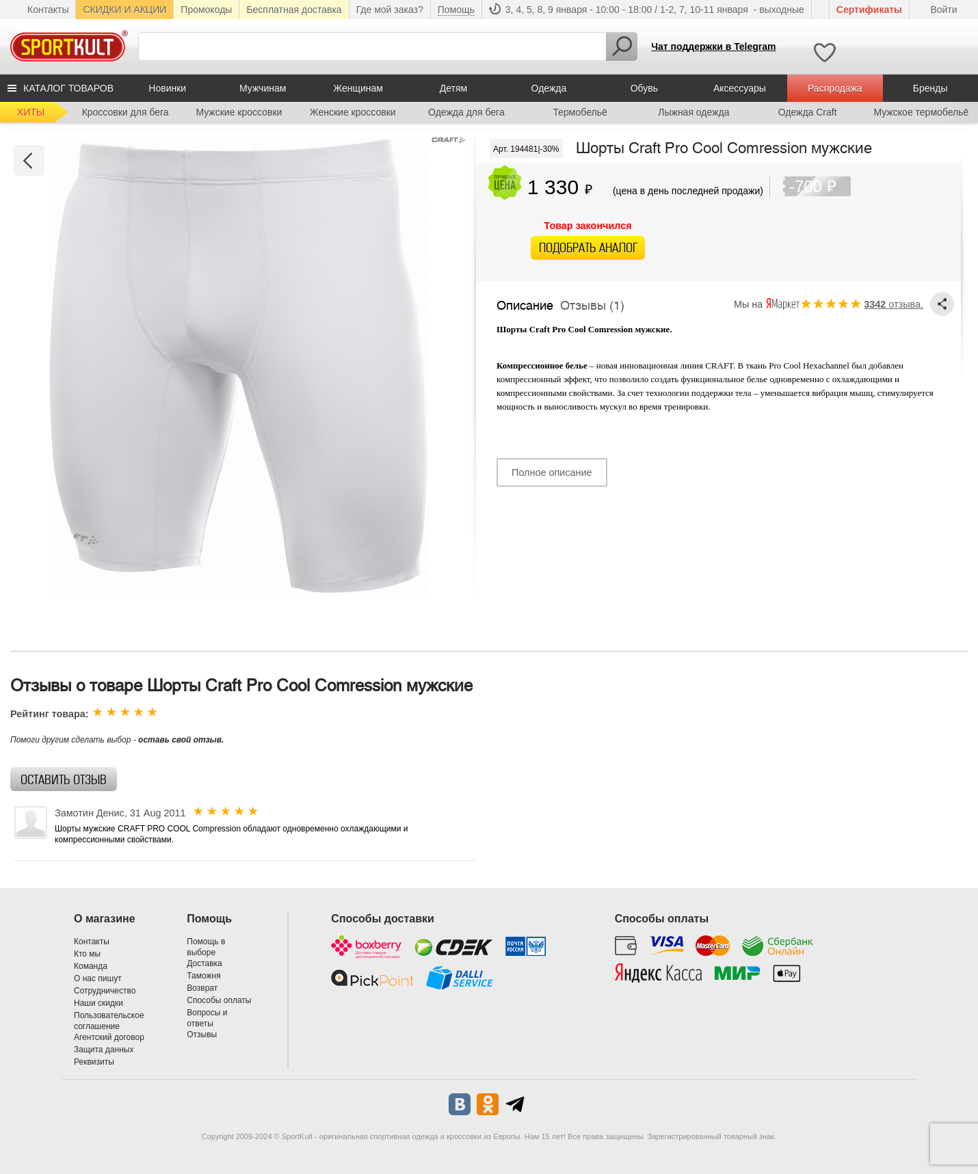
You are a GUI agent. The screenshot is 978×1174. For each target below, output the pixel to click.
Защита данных (103, 1049)
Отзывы (202, 1034)
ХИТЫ (30, 112)
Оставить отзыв (64, 780)
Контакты (47, 9)
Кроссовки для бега (125, 112)
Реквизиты (94, 1062)
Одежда (549, 88)
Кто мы (87, 954)
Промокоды (206, 9)
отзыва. (893, 304)
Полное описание (552, 472)
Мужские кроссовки (239, 112)
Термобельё (580, 112)
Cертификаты (869, 9)
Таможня (203, 975)
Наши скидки (98, 1003)
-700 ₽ (820, 186)
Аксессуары (739, 88)
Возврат (202, 988)
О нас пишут (98, 978)
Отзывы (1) (592, 303)
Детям (453, 88)
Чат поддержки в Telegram (713, 46)
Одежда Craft (807, 112)
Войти (943, 9)
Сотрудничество (104, 991)
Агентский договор (109, 1037)
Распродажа (835, 88)
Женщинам (358, 88)
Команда (90, 966)
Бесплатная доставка (293, 9)
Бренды (930, 88)
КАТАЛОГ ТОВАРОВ (68, 88)
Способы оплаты (219, 1000)
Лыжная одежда (693, 112)
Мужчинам (262, 88)
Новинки (167, 88)
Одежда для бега (466, 112)
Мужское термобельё (920, 112)
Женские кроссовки (353, 112)
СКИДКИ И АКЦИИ (124, 9)
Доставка (204, 963)
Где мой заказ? (389, 9)
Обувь (644, 88)
